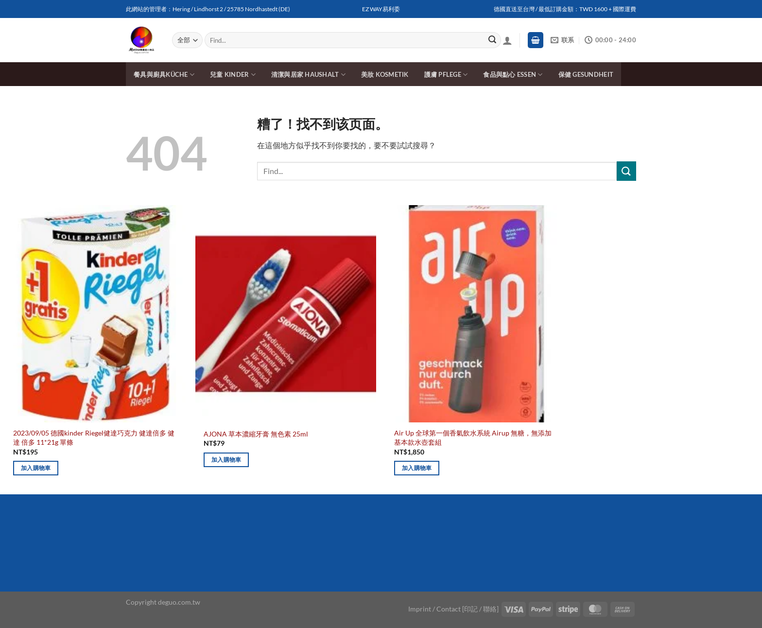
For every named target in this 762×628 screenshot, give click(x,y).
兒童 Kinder (233, 74)
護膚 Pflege (446, 74)
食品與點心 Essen (512, 74)
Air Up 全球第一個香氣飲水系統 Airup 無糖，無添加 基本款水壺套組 (473, 437)
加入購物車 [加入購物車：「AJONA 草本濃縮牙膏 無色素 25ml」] (226, 459)
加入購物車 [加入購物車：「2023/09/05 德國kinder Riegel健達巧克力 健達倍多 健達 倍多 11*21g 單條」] (36, 468)
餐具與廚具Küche (164, 74)
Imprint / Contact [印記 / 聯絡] (453, 609)
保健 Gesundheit (585, 74)
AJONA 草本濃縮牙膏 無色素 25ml (256, 434)
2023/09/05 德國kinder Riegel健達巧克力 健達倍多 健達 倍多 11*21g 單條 (93, 437)
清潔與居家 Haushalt (308, 74)
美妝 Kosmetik (385, 74)
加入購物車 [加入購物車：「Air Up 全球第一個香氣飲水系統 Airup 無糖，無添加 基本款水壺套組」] (417, 468)
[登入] (507, 40)
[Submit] (492, 40)
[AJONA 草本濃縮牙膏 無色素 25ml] (285, 313)
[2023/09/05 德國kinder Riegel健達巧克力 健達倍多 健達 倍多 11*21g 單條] (95, 313)
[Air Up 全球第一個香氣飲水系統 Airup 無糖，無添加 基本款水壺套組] (476, 313)
